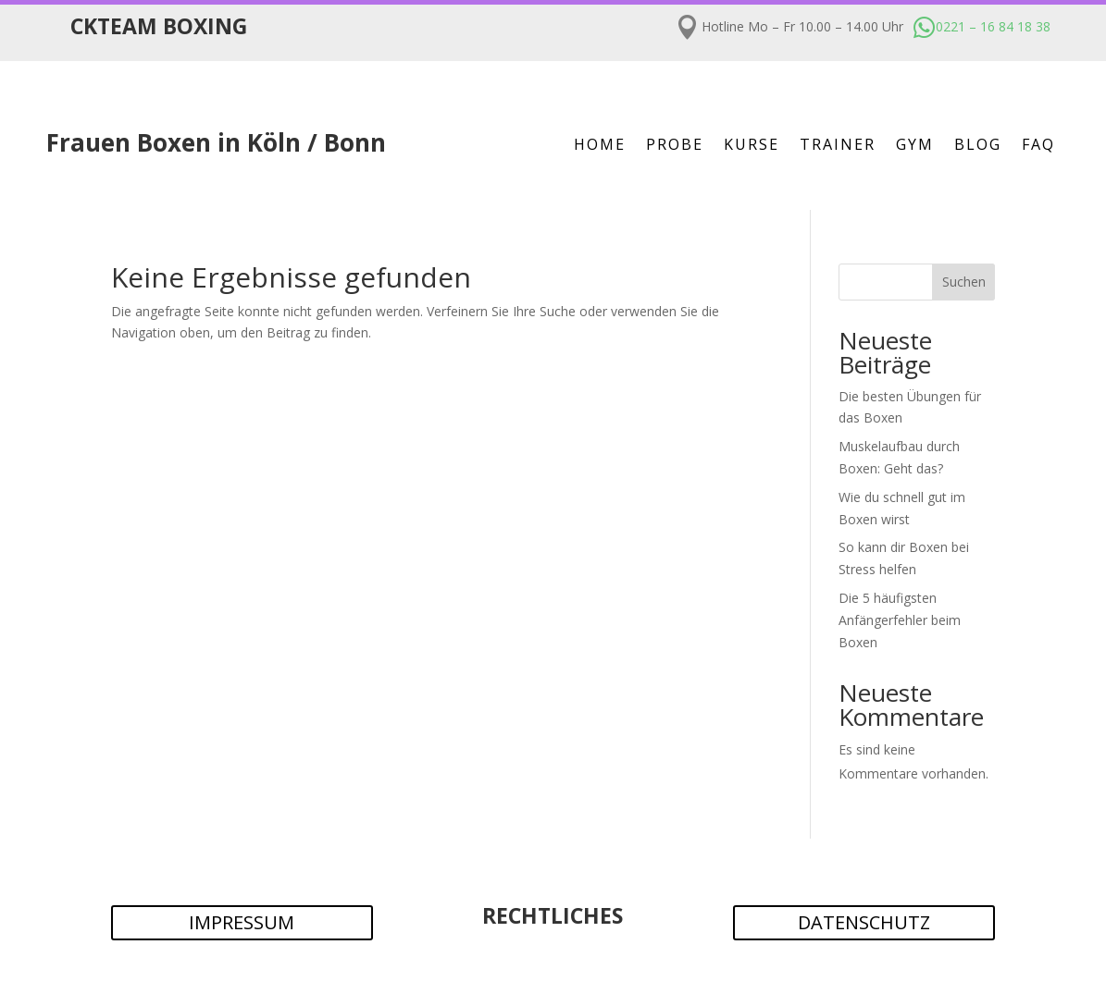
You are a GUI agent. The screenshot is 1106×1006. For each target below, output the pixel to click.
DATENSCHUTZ (864, 922)
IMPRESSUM (241, 922)
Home (600, 146)
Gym (915, 146)
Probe (674, 146)
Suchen (964, 281)
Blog (977, 146)
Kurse (751, 146)
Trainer (838, 146)
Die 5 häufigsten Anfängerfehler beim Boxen (900, 620)
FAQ (1038, 146)
